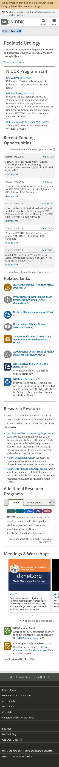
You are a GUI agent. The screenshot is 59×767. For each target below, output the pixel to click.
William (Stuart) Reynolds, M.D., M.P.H (27, 122)
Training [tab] (15, 502)
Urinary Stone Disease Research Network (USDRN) (30, 326)
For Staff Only (9, 734)
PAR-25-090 (48, 156)
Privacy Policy (9, 689)
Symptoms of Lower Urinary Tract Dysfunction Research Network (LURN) (32, 339)
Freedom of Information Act (16, 695)
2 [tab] (29, 615)
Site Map (6, 728)
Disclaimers (8, 706)
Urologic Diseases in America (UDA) (33, 312)
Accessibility (8, 701)
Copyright (7, 712)
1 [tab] (27, 615)
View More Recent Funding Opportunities (30, 149)
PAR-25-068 (48, 203)
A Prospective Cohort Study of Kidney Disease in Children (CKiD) (33, 353)
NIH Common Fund (28, 638)
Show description (13, 62)
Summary (11, 174)
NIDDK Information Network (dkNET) (27, 468)
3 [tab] (32, 615)
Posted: (9, 156)
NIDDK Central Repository (21, 457)
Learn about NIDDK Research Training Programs (29, 540)
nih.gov (38, 6)
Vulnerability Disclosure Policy (18, 717)
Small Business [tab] (35, 502)
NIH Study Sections (23, 379)
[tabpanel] (29, 585)
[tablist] (29, 502)
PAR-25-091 (48, 181)
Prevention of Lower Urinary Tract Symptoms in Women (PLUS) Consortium (32, 299)
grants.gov (41, 650)
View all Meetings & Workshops (36, 620)
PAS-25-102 (48, 250)
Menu (54, 22)
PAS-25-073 (48, 228)
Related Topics (10, 31)
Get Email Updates (12, 739)
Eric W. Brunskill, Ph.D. (18, 77)
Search (43, 22)
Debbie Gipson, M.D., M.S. (20, 93)
